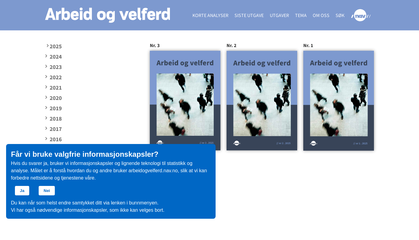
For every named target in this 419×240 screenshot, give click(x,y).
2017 (56, 128)
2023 (56, 66)
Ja (22, 190)
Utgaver (279, 15)
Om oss (321, 15)
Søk (340, 15)
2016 (56, 139)
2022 (56, 77)
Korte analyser (210, 15)
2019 (56, 108)
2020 (56, 97)
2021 (56, 87)
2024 (56, 56)
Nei (47, 190)
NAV (361, 15)
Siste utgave (249, 15)
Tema (301, 15)
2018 (56, 118)
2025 (56, 46)
